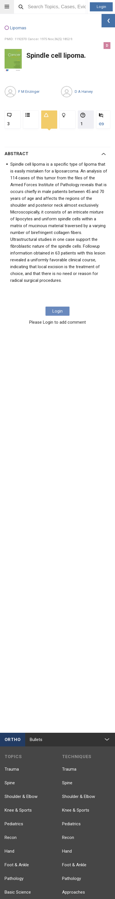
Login (101, 7)
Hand (9, 851)
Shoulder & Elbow (21, 796)
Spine (10, 782)
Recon (11, 837)
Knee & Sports (18, 810)
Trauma (12, 769)
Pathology (14, 878)
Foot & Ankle (17, 864)
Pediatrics (14, 823)
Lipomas (15, 28)
